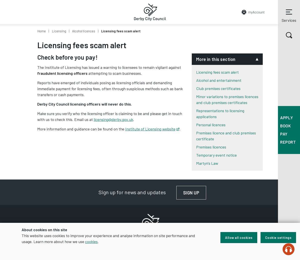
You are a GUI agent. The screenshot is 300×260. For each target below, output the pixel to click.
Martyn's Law (207, 163)
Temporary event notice (216, 155)
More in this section (216, 59)
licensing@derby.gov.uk (113, 119)
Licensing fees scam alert (217, 72)
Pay (284, 134)
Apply (286, 117)
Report (288, 142)
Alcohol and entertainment (218, 80)
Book (285, 126)
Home (41, 31)
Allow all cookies (239, 238)
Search (285, 35)
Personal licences (210, 124)
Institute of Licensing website (152, 128)
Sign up (194, 192)
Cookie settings (278, 238)
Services (289, 15)
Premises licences (211, 147)
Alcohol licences (83, 31)
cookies (91, 241)
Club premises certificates (218, 88)
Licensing (59, 31)
